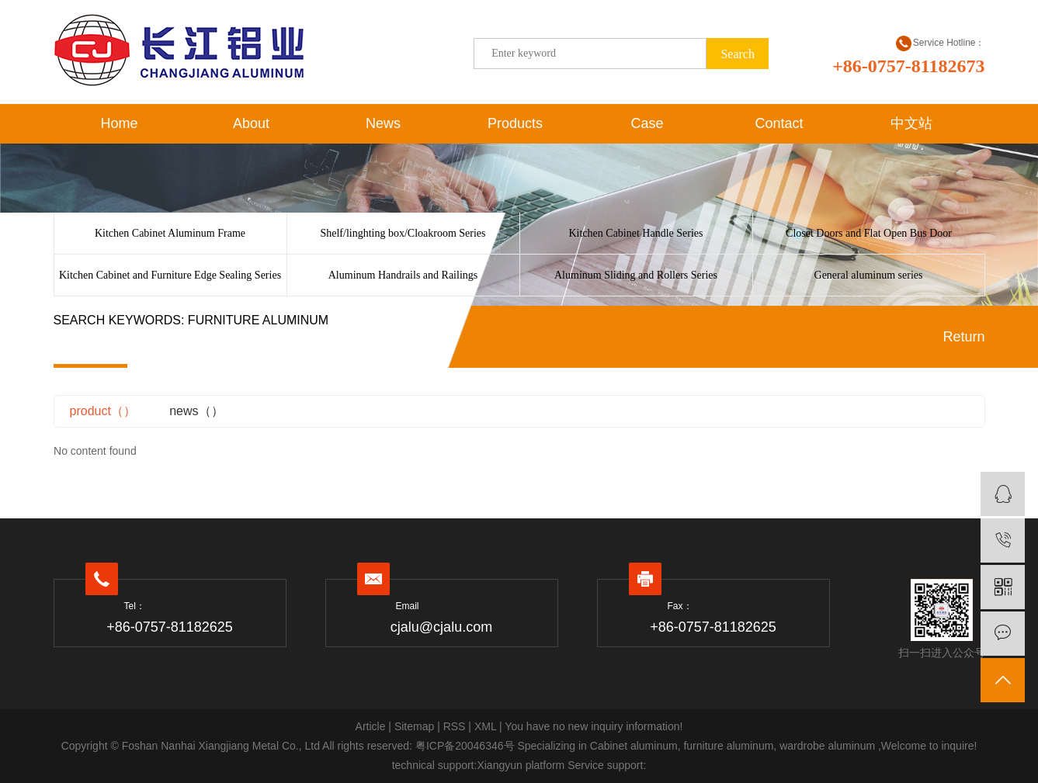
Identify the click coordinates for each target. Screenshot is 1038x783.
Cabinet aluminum (634, 746)
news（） (196, 410)
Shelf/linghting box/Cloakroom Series (402, 233)
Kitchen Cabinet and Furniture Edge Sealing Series (170, 275)
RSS (454, 726)
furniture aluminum (727, 746)
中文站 (911, 123)
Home (118, 123)
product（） (103, 410)
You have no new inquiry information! (593, 726)
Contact (779, 123)
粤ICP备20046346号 (465, 746)
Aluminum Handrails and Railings (402, 275)
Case (646, 123)
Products (515, 123)
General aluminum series (868, 275)
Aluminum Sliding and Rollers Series (635, 275)
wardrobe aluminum (825, 746)
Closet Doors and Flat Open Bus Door (869, 233)
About (251, 123)
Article (371, 726)
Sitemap (414, 726)
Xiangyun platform (520, 765)
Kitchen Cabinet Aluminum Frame (170, 233)
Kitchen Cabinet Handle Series (635, 233)
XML (485, 726)
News (383, 123)
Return (963, 337)
